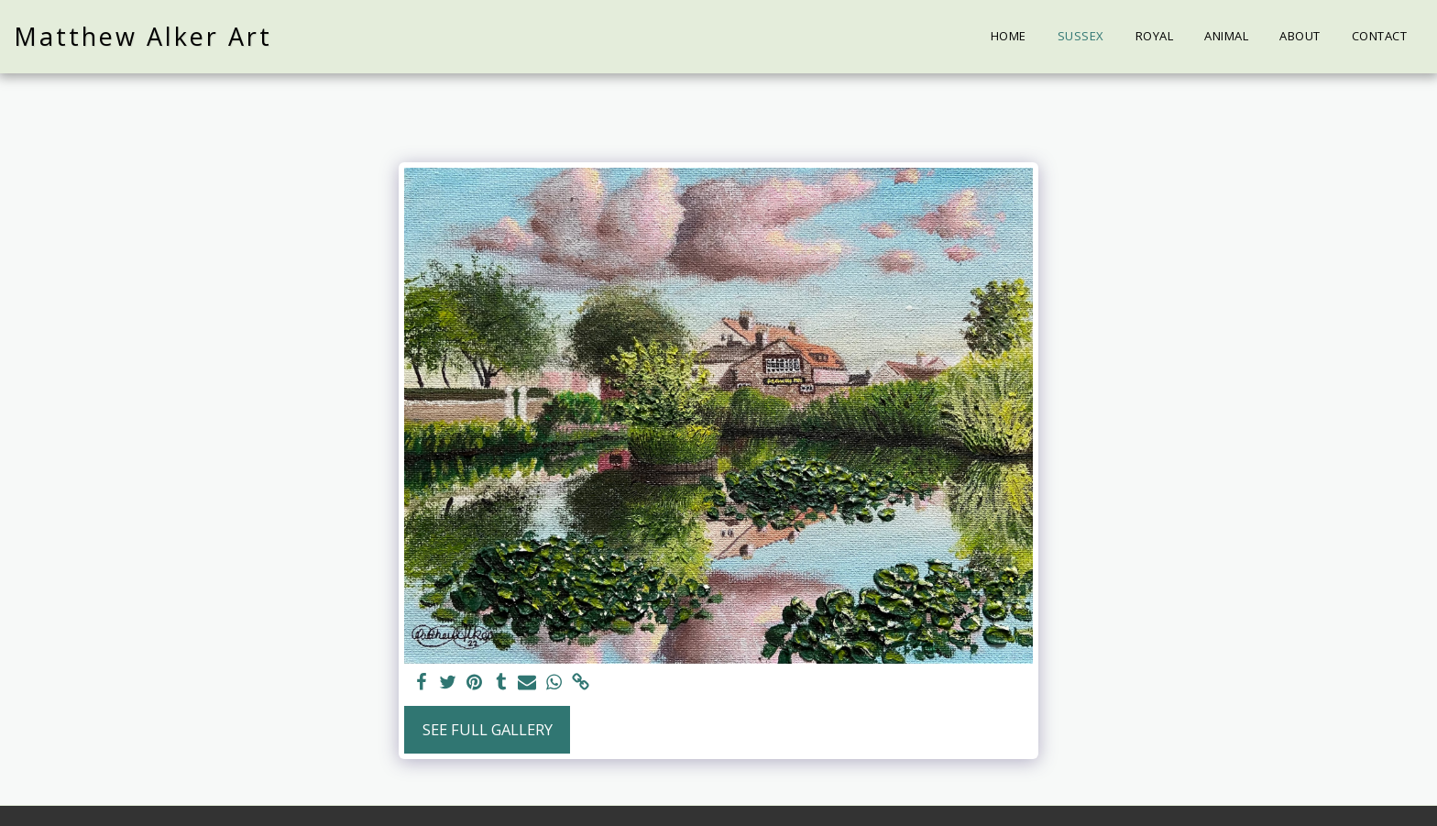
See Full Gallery (487, 729)
